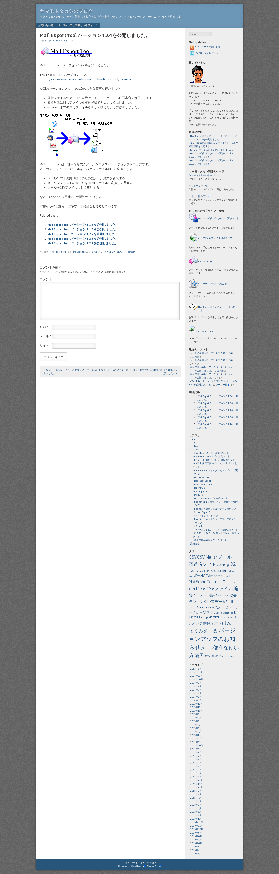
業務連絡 (195, 543)
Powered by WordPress (130, 866)
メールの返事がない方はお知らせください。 (213, 353)
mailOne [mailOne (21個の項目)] (222, 581)
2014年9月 (196, 682)
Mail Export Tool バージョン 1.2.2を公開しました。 (82, 234)
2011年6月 (196, 801)
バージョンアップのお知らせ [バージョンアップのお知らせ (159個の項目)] (212, 639)
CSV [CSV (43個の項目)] (193, 557)
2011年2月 (196, 815)
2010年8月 (196, 836)
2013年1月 (195, 735)
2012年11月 (196, 742)
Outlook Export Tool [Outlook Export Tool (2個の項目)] (224, 612)
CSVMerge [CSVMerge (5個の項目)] (223, 565)
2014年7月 (196, 689)
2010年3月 (196, 853)
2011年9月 (196, 790)
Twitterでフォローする (203, 52)
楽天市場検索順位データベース (210, 540)
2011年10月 (196, 787)
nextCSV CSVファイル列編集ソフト (216, 238)
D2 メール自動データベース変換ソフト (218, 218)
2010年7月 (196, 839)
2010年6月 (196, 843)
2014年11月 (196, 675)
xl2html (198, 526)
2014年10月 (196, 679)
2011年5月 (196, 804)
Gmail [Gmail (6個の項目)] (226, 576)
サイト (44, 345)
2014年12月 (196, 672)
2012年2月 (196, 773)
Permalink (131, 251)
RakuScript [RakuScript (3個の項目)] (202, 617)
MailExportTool (79, 251)
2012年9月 (196, 749)
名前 (44, 327)
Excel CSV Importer (204, 331)
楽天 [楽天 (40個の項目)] (199, 655)
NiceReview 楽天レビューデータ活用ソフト (216, 508)
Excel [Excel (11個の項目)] (222, 570)
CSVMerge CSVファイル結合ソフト (212, 456)
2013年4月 (196, 724)
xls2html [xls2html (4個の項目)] (214, 617)
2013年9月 (196, 714)
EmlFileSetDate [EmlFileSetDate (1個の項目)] (211, 571)
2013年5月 (196, 721)
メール (45, 336)
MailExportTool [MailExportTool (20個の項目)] (201, 581)
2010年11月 (196, 825)
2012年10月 (196, 745)
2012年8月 (196, 752)
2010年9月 (196, 832)
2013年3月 (195, 728)
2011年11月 (196, 783)
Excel (196, 445)
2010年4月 (196, 850)
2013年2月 (196, 731)
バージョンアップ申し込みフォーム (77, 25)
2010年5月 (196, 846)
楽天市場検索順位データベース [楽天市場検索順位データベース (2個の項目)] (220, 656)
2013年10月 (196, 710)
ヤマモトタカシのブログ (66, 11)
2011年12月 (196, 780)
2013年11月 (196, 707)
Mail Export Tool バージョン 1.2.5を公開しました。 (82, 239)
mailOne (198, 494)
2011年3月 (195, 811)
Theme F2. (152, 866)
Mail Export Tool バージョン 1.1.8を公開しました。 (82, 229)
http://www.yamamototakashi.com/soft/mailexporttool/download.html (91, 79)
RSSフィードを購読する (204, 46)
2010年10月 (196, 829)
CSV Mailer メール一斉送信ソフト (215, 283)
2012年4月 (196, 766)
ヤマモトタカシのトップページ (205, 175)
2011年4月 (196, 808)
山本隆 (48, 40)
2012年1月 (196, 776)
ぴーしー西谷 (223, 384)
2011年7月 (195, 797)
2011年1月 (195, 818)
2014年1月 (196, 700)
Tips (192, 438)
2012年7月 (196, 756)
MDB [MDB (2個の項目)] (232, 582)
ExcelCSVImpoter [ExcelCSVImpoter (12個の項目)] (208, 576)
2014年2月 (196, 696)
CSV (196, 442)
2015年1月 (196, 668)
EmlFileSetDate (202, 477)
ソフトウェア (197, 449)
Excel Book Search (203, 480)
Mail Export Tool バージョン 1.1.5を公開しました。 (82, 225)
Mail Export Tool (59, 251)
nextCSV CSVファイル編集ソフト (211, 498)
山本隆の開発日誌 (198, 196)
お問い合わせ (45, 25)
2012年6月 (196, 759)
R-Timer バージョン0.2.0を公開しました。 (212, 149)
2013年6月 (196, 717)
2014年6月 (196, 693)
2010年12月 (196, 822)
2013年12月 (196, 703)
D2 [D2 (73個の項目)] (233, 564)
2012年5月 (196, 762)
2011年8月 (196, 794)
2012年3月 (196, 769)
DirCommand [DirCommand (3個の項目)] (196, 571)
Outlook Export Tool (203, 512)
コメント (121, 251)
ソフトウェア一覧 (198, 185)
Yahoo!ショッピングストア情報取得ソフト (216, 529)
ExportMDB (199, 487)
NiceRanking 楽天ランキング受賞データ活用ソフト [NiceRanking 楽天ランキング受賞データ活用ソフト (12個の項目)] (213, 601)
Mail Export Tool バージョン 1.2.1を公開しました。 (82, 243)
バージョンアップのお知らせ (101, 251)
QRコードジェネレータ (206, 515)
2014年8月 (196, 686)
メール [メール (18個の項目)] (207, 647)
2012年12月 (196, 738)
